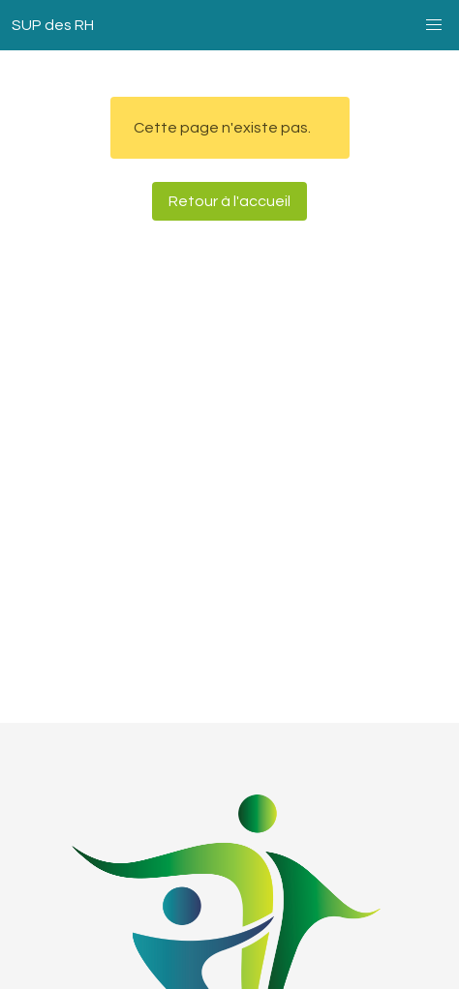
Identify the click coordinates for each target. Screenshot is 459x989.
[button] (434, 25)
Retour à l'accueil (229, 201)
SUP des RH (53, 25)
